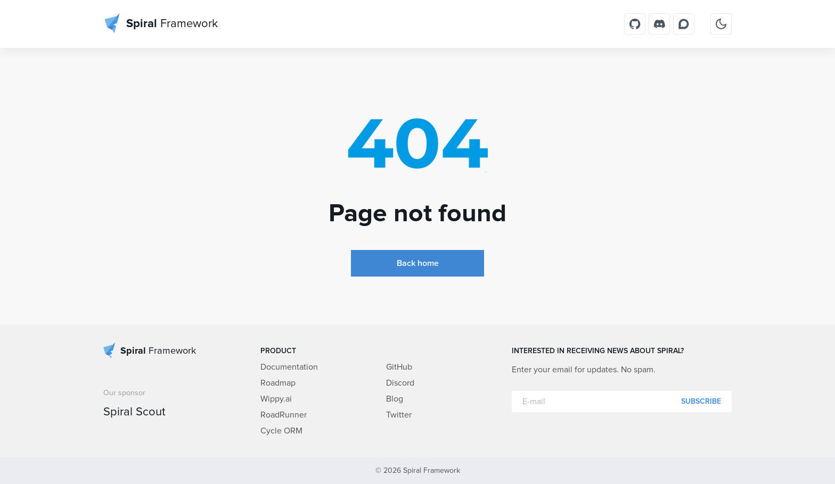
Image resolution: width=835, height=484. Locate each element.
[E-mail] (622, 401)
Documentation (289, 367)
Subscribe (701, 401)
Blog (394, 399)
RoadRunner (283, 415)
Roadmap (278, 383)
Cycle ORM (281, 431)
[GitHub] (634, 24)
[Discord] (659, 24)
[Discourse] (683, 24)
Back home (418, 263)
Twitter (399, 415)
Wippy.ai (276, 399)
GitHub (399, 367)
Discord (400, 383)
